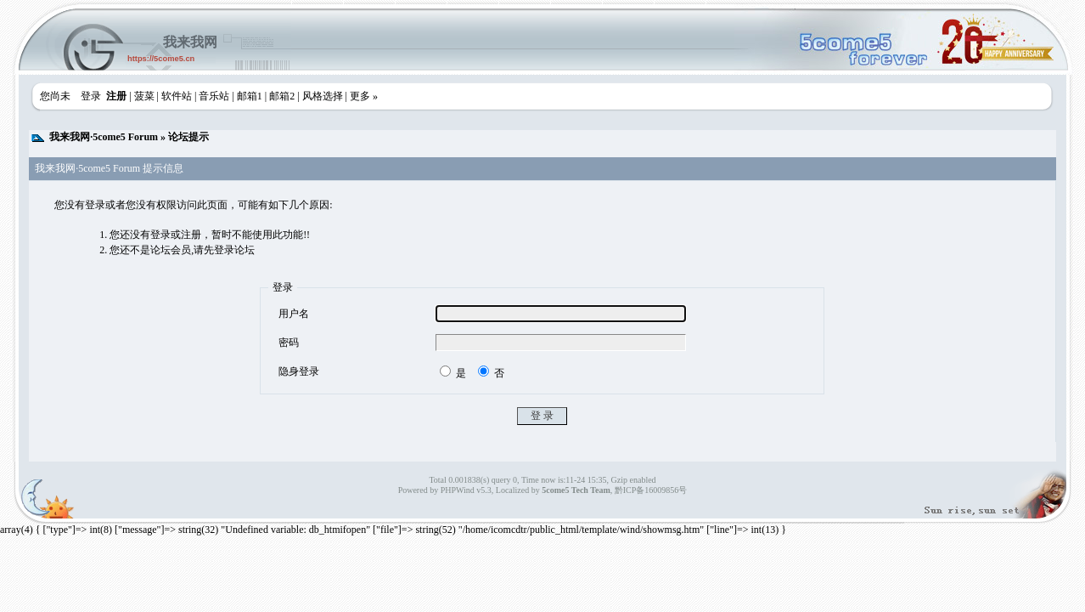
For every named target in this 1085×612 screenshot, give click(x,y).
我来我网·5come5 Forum (103, 137)
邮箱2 (282, 96)
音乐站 (214, 96)
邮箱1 (249, 96)
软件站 (176, 96)
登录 (91, 96)
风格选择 (322, 96)
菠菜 (144, 96)
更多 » (364, 96)
